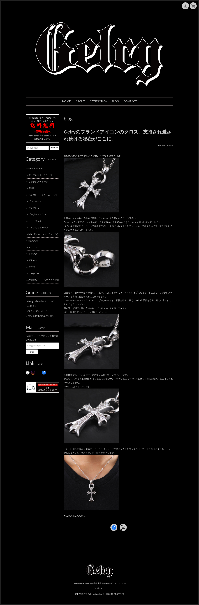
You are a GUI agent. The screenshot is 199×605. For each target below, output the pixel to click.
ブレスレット (35, 201)
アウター (32, 267)
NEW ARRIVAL (35, 168)
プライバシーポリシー (39, 311)
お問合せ (32, 306)
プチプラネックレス (38, 214)
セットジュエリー (37, 221)
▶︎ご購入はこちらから (75, 515)
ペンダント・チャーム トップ (42, 195)
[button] (98, 101)
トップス (32, 254)
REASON (33, 240)
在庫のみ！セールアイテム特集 (43, 280)
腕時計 (31, 188)
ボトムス (32, 260)
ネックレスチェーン (38, 181)
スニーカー (33, 247)
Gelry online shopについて (41, 301)
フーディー (33, 273)
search (54, 147)
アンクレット (35, 208)
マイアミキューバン (38, 227)
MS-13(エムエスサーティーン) (43, 234)
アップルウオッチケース (40, 175)
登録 (32, 352)
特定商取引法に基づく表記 (41, 316)
